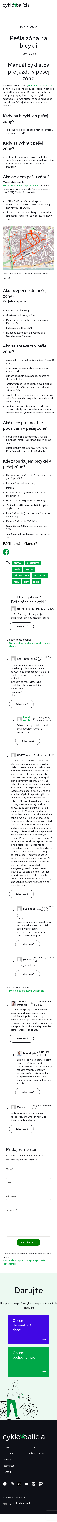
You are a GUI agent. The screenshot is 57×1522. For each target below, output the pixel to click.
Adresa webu (12, 1196)
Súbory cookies (37, 1453)
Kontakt (7, 1471)
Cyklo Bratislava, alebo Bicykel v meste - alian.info (30, 644)
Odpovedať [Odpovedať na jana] (27, 974)
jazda (17, 569)
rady (16, 581)
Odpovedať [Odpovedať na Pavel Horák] (27, 740)
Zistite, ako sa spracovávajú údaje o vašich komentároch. (25, 1262)
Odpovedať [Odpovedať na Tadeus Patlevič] (21, 1038)
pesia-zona (40, 575)
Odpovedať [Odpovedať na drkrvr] (21, 894)
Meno (9, 1169)
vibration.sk (24, 1503)
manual (29, 569)
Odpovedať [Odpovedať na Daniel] (27, 1092)
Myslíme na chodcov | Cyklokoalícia (27, 990)
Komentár (11, 1210)
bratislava (33, 563)
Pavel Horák (26, 719)
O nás (6, 1447)
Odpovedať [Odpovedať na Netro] (21, 626)
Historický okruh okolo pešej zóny (20, 185)
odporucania (21, 575)
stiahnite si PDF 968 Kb (41, 85)
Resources (8, 1465)
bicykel (18, 563)
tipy (26, 581)
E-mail (10, 1183)
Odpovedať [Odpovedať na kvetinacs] (21, 704)
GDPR (32, 1447)
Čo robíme (8, 1453)
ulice (36, 581)
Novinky (7, 1459)
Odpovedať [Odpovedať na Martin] (21, 1129)
